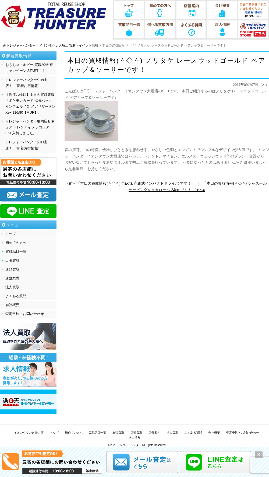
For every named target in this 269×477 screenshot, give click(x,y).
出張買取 (12, 260)
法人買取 (12, 287)
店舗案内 (12, 278)
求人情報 (134, 437)
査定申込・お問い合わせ (24, 314)
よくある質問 (15, 296)
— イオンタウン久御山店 (27, 432)
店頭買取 (12, 269)
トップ (10, 234)
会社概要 (12, 305)
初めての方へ (15, 243)
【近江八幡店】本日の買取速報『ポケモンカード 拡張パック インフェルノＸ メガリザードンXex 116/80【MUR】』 (30, 103)
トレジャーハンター (129, 445)
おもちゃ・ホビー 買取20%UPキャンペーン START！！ (29, 68)
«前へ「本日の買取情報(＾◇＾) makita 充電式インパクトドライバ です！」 (131, 183)
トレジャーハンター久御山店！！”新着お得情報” (26, 83)
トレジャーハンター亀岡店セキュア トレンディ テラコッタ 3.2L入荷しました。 (29, 127)
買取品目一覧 (15, 252)
